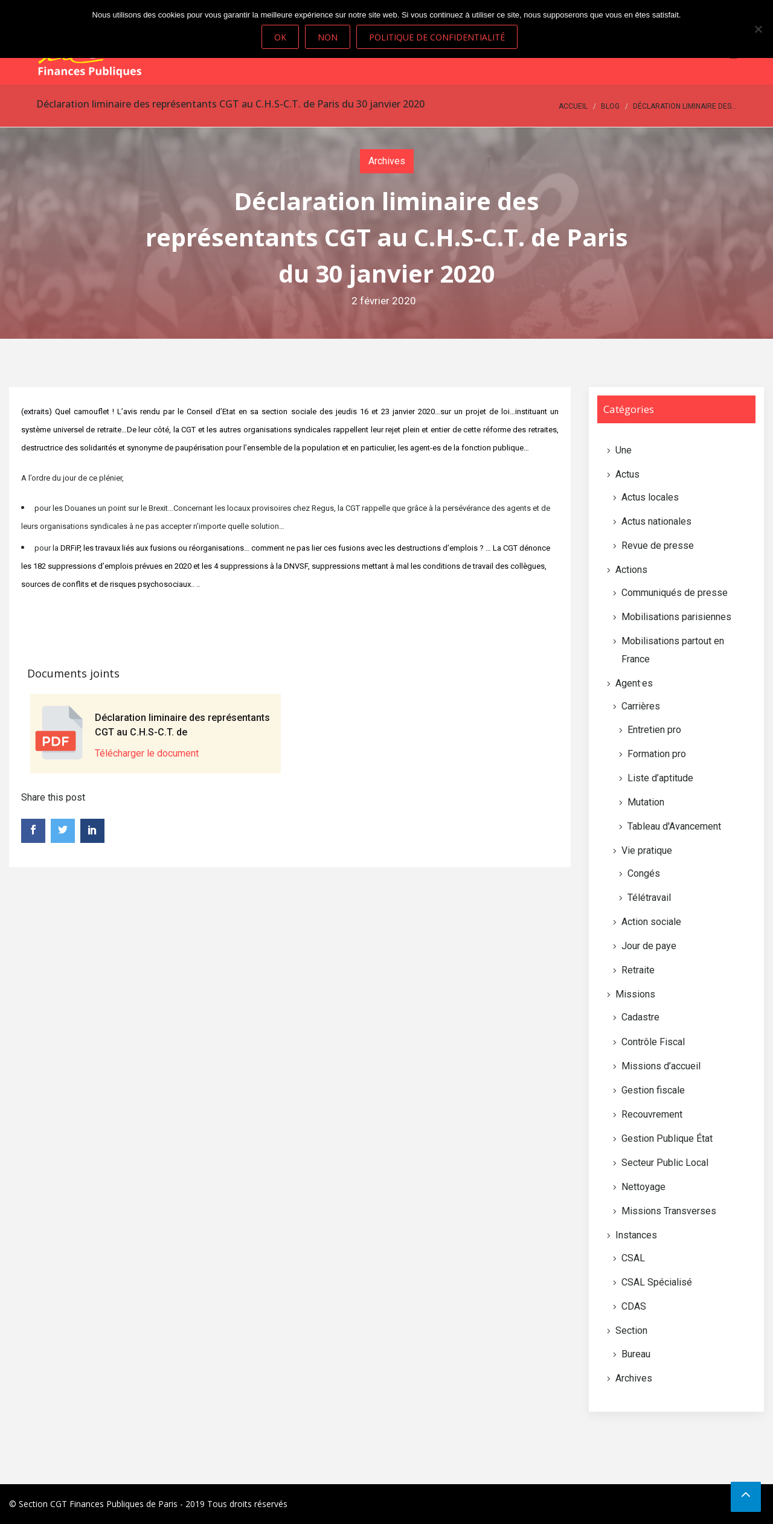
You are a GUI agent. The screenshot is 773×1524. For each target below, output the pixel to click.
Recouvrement (651, 1114)
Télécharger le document (147, 753)
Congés (643, 873)
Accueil (573, 106)
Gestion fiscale (653, 1090)
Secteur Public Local (664, 1162)
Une (623, 450)
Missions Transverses (668, 1211)
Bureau (635, 1354)
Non (328, 37)
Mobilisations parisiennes (676, 617)
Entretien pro (654, 729)
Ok (280, 37)
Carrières (640, 706)
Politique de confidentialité (437, 37)
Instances (636, 1235)
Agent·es (634, 683)
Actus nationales (656, 521)
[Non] (758, 29)
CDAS (633, 1306)
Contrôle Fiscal (653, 1042)
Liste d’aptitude (660, 778)
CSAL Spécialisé (656, 1282)
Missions (635, 994)
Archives (386, 161)
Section (631, 1330)
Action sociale (651, 921)
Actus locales (650, 497)
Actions (631, 569)
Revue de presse (657, 545)
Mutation (645, 802)
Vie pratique (646, 850)
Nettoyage (643, 1187)
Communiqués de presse (674, 592)
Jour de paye (648, 946)
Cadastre (640, 1017)
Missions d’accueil (661, 1066)
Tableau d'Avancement (674, 826)
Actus (627, 474)
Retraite (638, 970)
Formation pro (656, 754)
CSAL (633, 1258)
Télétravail (649, 897)
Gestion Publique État (667, 1138)
